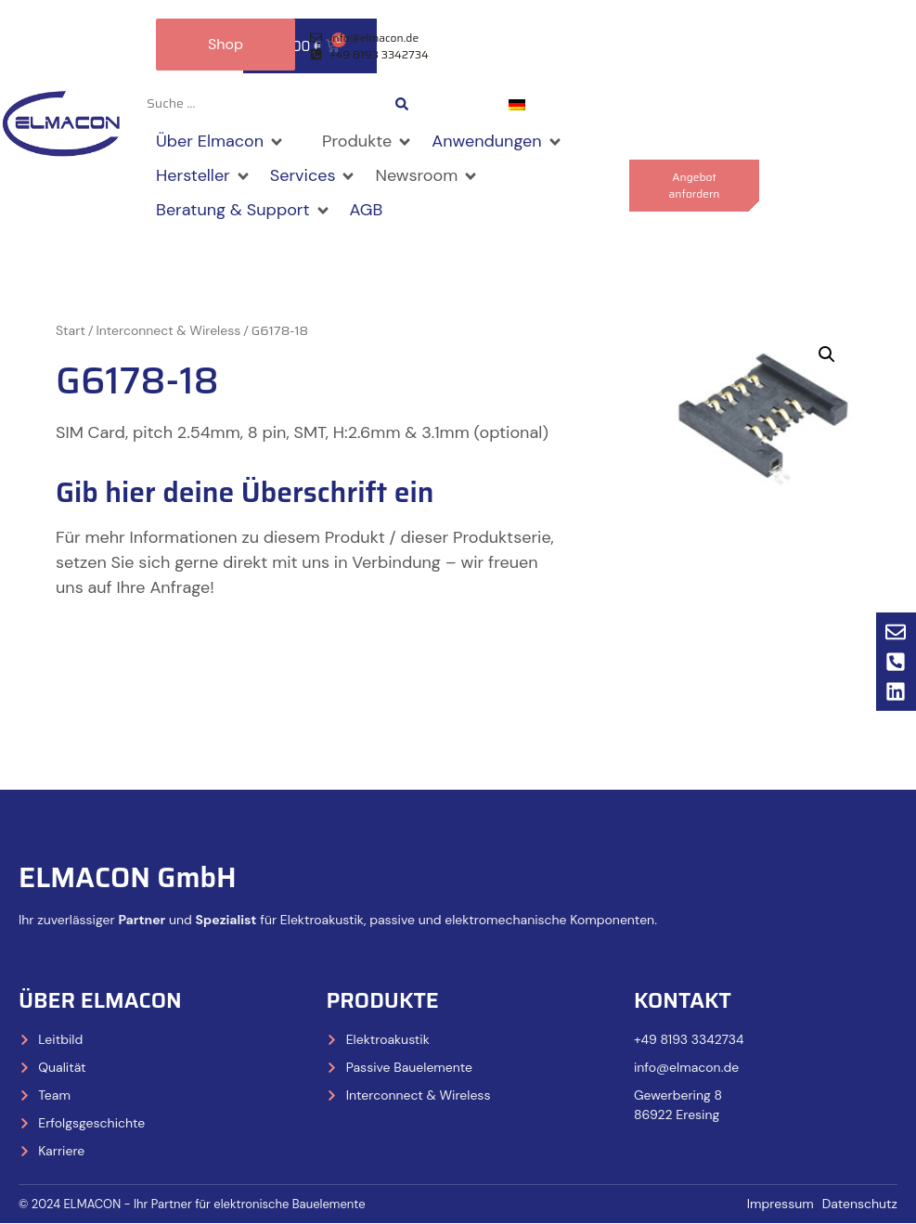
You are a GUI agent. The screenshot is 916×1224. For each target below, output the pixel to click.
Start (70, 331)
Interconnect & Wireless (169, 331)
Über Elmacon (100, 1000)
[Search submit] (401, 104)
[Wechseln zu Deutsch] (517, 104)
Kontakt (682, 1000)
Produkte (382, 1000)
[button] (220, 142)
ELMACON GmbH (128, 878)
